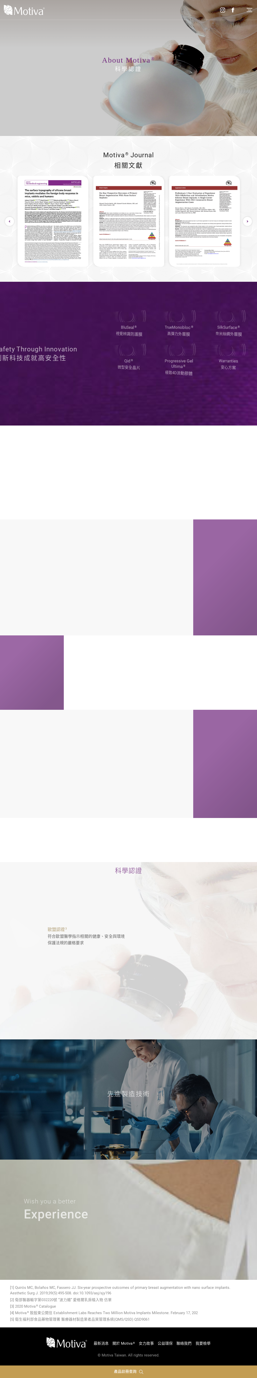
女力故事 (146, 1343)
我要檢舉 (203, 1343)
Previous (9, 221)
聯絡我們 (183, 1343)
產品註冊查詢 (128, 1371)
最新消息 (101, 1343)
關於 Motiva (123, 1343)
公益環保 (165, 1343)
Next (247, 221)
